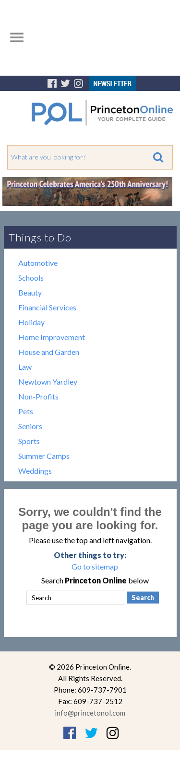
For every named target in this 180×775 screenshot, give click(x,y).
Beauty (30, 292)
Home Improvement (51, 337)
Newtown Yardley (47, 381)
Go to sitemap (95, 566)
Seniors (30, 426)
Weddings (35, 470)
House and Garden (48, 351)
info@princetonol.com (90, 712)
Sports (29, 440)
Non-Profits (38, 396)
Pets (25, 411)
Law (25, 366)
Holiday (31, 322)
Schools (31, 277)
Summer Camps (44, 455)
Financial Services (47, 307)
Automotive (38, 262)
